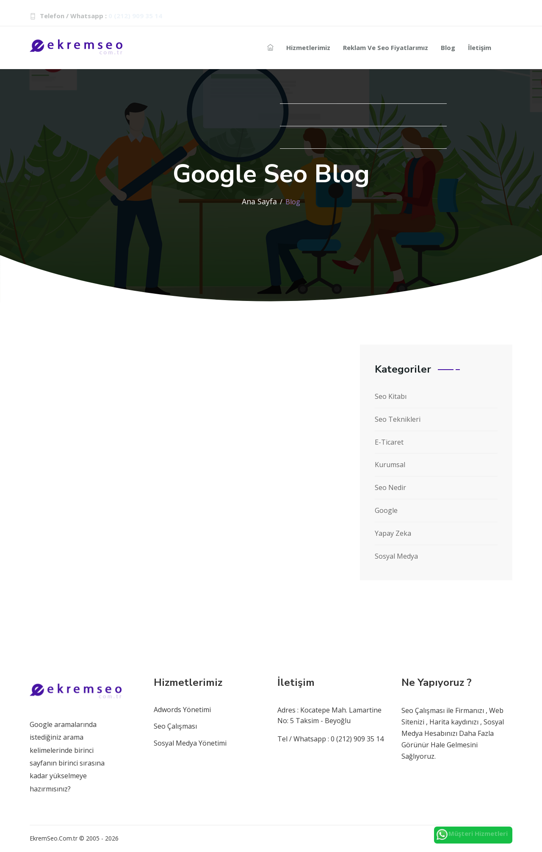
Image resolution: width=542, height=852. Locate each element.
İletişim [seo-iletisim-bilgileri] (479, 47)
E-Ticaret (389, 442)
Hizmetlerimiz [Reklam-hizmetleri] (308, 47)
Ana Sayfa (259, 201)
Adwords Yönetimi (182, 709)
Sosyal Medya (396, 556)
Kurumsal (390, 464)
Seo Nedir (390, 487)
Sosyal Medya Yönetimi (190, 743)
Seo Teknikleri (397, 419)
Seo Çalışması (175, 726)
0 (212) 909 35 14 (135, 15)
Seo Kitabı (390, 396)
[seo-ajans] (270, 47)
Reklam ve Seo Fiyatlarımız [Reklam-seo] (385, 47)
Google (386, 510)
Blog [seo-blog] (448, 47)
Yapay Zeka (393, 533)
